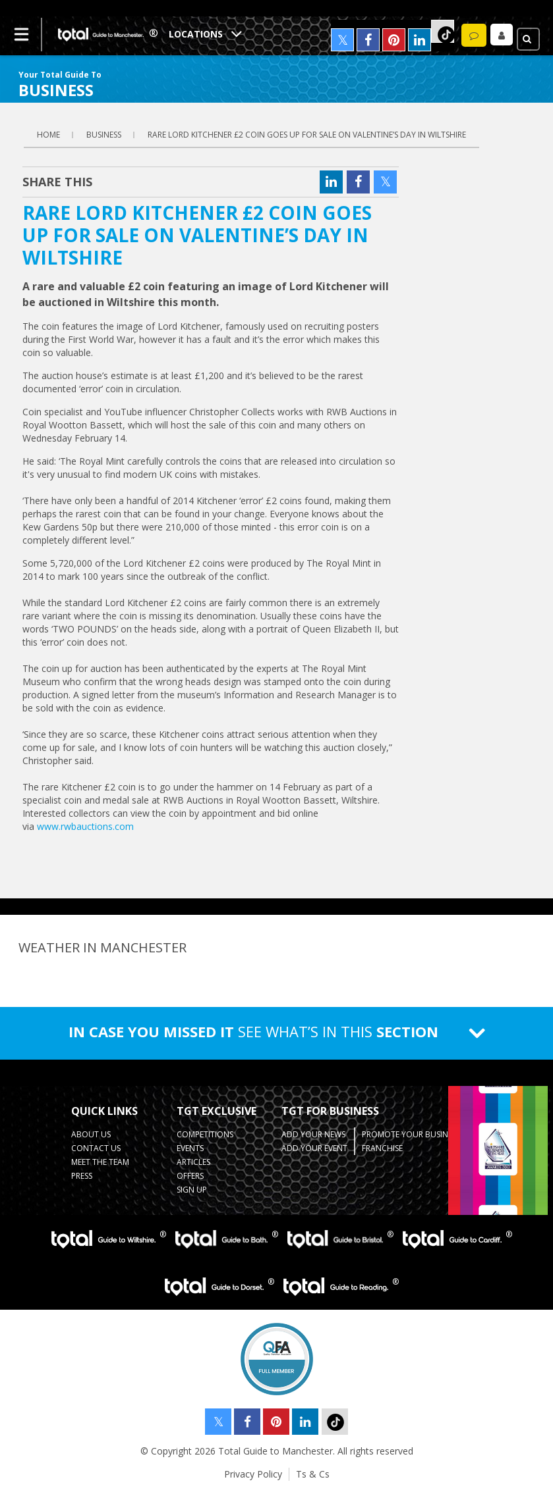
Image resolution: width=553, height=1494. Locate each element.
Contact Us (96, 1148)
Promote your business (411, 1134)
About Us (91, 1134)
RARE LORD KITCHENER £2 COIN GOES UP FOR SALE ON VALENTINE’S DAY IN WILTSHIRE (307, 134)
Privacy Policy (253, 1474)
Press (81, 1175)
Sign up (192, 1189)
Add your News (313, 1134)
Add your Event (314, 1148)
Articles (193, 1162)
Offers (190, 1175)
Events (190, 1148)
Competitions (205, 1134)
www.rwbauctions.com (85, 826)
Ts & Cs (313, 1474)
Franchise (382, 1148)
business (103, 134)
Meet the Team (100, 1162)
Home (48, 134)
